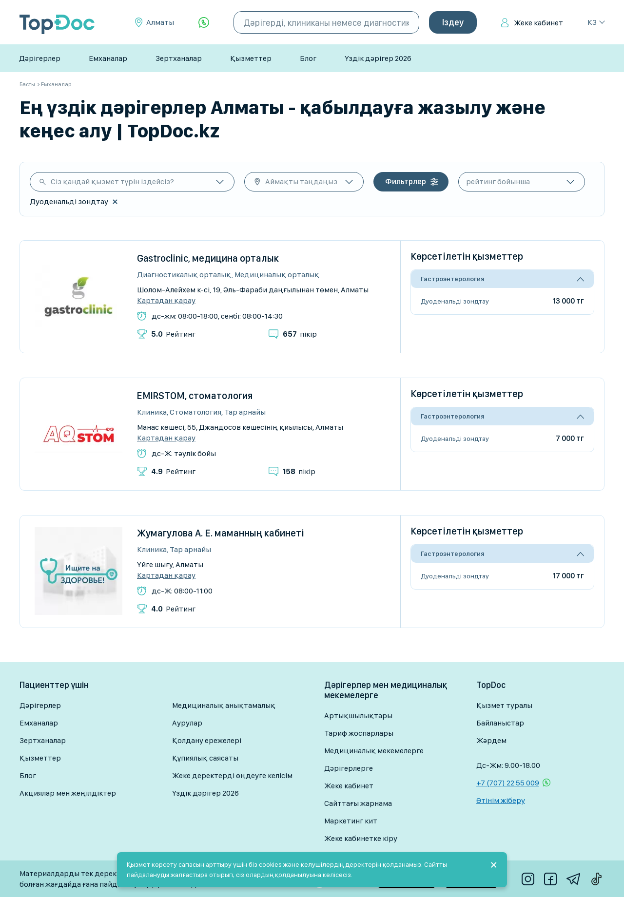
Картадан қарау (166, 300)
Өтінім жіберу (500, 800)
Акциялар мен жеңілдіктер (68, 793)
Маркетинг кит (350, 820)
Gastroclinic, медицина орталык (208, 258)
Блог (308, 58)
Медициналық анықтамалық (223, 705)
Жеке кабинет (538, 22)
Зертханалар (179, 58)
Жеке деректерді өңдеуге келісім (232, 775)
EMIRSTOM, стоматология (195, 395)
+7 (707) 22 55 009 (507, 782)
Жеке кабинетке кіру (360, 838)
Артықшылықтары (358, 715)
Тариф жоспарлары (358, 733)
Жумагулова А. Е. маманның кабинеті (220, 533)
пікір (300, 334)
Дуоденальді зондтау (455, 301)
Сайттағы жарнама (358, 803)
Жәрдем (491, 740)
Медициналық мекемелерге (374, 750)
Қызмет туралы (504, 705)
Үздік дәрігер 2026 (378, 58)
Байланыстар (500, 722)
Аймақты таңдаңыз (301, 181)
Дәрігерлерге (348, 768)
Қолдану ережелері (206, 740)
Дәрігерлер (39, 58)
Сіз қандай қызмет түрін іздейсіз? (112, 181)
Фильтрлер (405, 181)
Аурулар (187, 722)
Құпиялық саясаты (205, 758)
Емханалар (108, 58)
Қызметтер (251, 58)
